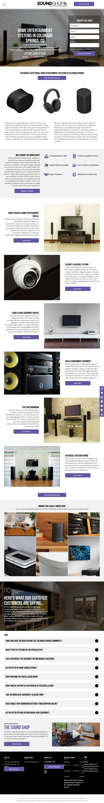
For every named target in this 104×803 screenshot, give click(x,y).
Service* (73, 42)
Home (86, 762)
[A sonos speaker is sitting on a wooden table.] (52, 564)
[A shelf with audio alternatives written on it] (84, 524)
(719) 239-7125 (35, 53)
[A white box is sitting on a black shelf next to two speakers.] (20, 556)
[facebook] (45, 772)
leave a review (37, 618)
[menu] (4, 4)
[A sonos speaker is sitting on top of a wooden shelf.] (52, 532)
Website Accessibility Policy (79, 798)
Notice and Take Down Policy (62, 798)
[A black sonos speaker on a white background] (20, 101)
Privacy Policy (21, 798)
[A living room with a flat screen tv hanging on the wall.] (84, 556)
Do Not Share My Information (35, 798)
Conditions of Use (49, 798)
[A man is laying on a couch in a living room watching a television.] (20, 524)
